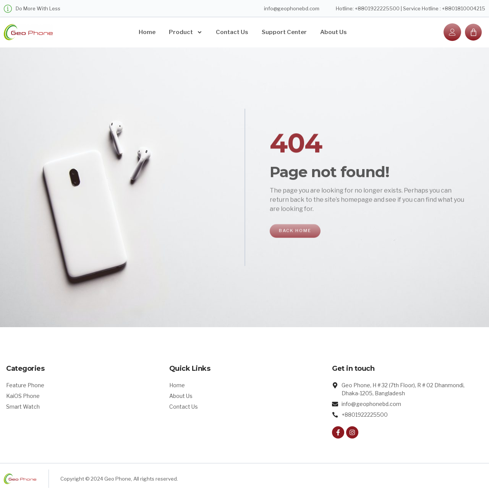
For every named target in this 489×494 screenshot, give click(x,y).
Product (185, 32)
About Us (333, 32)
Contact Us (232, 32)
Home (147, 32)
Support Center (284, 32)
